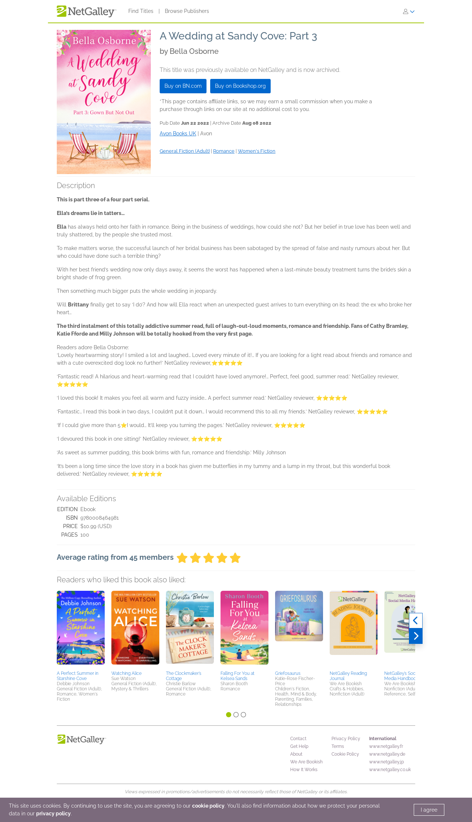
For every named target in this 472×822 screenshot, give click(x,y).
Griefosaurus (288, 673)
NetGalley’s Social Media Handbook (402, 676)
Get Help (299, 746)
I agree (429, 810)
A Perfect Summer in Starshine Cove (77, 676)
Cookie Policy (345, 754)
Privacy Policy (346, 738)
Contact (298, 738)
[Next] (416, 636)
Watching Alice (126, 673)
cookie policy (208, 806)
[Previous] (416, 620)
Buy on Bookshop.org (240, 86)
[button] (81, 629)
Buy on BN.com (183, 86)
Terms (338, 746)
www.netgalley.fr (386, 746)
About (296, 754)
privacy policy (53, 813)
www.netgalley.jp (386, 761)
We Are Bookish (306, 761)
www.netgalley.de (387, 754)
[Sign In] (409, 11)
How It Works (303, 769)
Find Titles (140, 11)
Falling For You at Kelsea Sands (237, 676)
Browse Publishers (187, 11)
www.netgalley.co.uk (390, 769)
